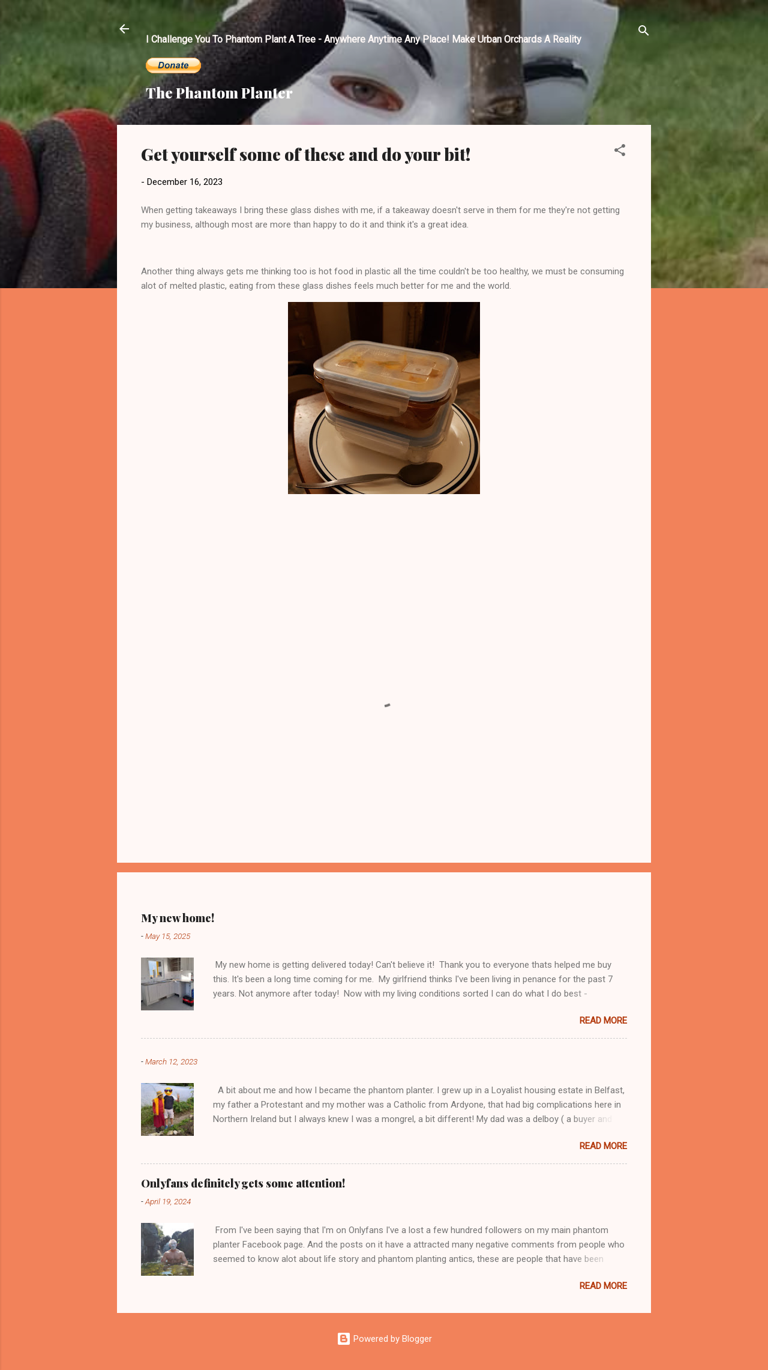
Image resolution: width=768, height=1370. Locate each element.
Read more (603, 1020)
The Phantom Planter (219, 92)
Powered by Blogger (384, 1338)
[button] (620, 152)
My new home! (177, 918)
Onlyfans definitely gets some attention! (243, 1183)
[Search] (644, 32)
